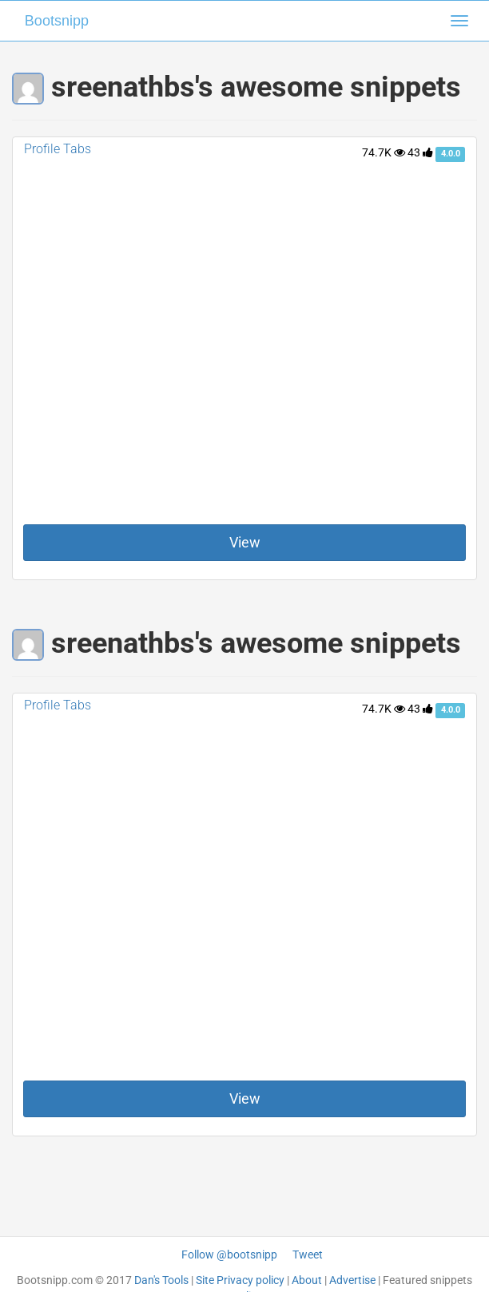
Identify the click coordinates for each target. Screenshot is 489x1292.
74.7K (383, 152)
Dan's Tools (161, 1280)
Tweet (307, 1254)
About (307, 1280)
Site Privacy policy (240, 1280)
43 (420, 152)
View (244, 542)
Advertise (352, 1280)
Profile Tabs (57, 148)
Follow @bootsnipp (229, 1254)
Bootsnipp (57, 21)
